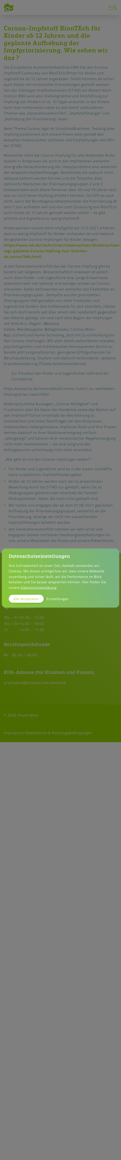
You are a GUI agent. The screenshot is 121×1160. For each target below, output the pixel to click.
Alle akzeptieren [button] (26, 598)
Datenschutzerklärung (39, 587)
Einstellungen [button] (58, 598)
